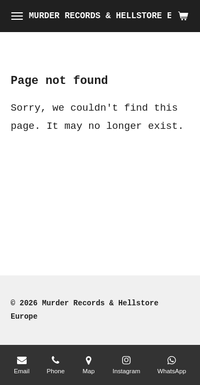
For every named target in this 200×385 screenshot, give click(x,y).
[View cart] (183, 16)
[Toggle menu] (17, 16)
